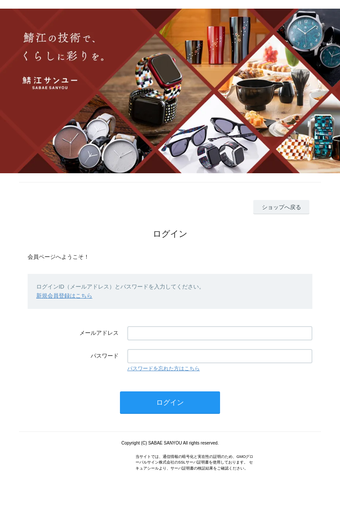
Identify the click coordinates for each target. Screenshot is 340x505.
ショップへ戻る (281, 207)
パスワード (105, 356)
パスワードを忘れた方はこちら (163, 368)
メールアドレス (99, 333)
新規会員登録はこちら (64, 295)
